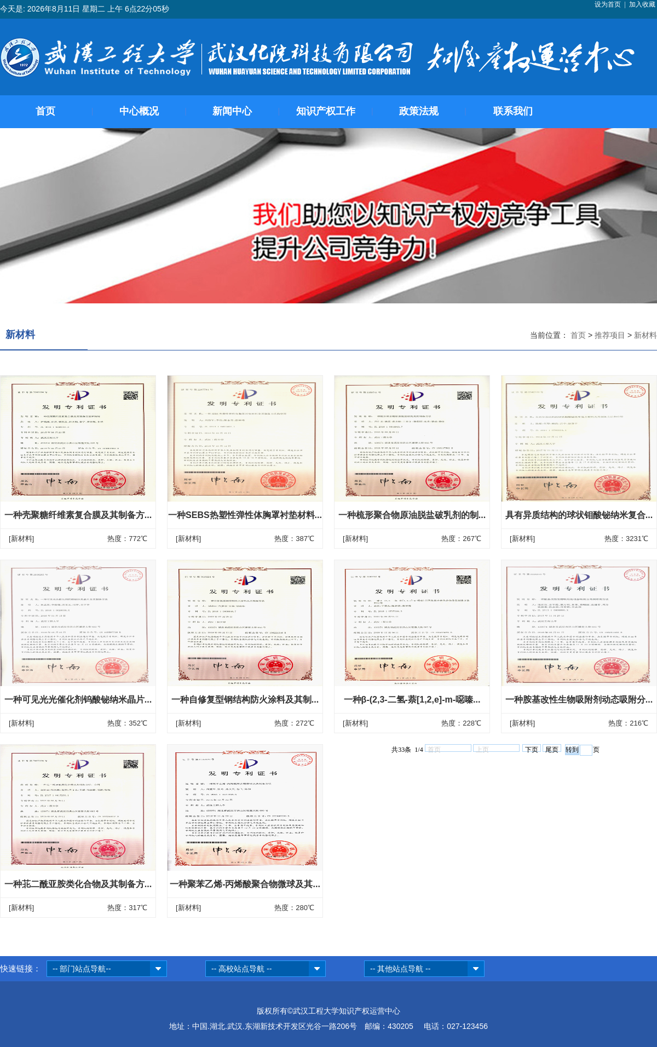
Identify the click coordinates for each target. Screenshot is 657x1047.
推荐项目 (611, 335)
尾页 (551, 749)
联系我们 (513, 111)
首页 (45, 111)
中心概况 (139, 111)
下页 (531, 749)
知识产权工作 (325, 111)
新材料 (645, 335)
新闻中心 (232, 111)
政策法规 (419, 111)
